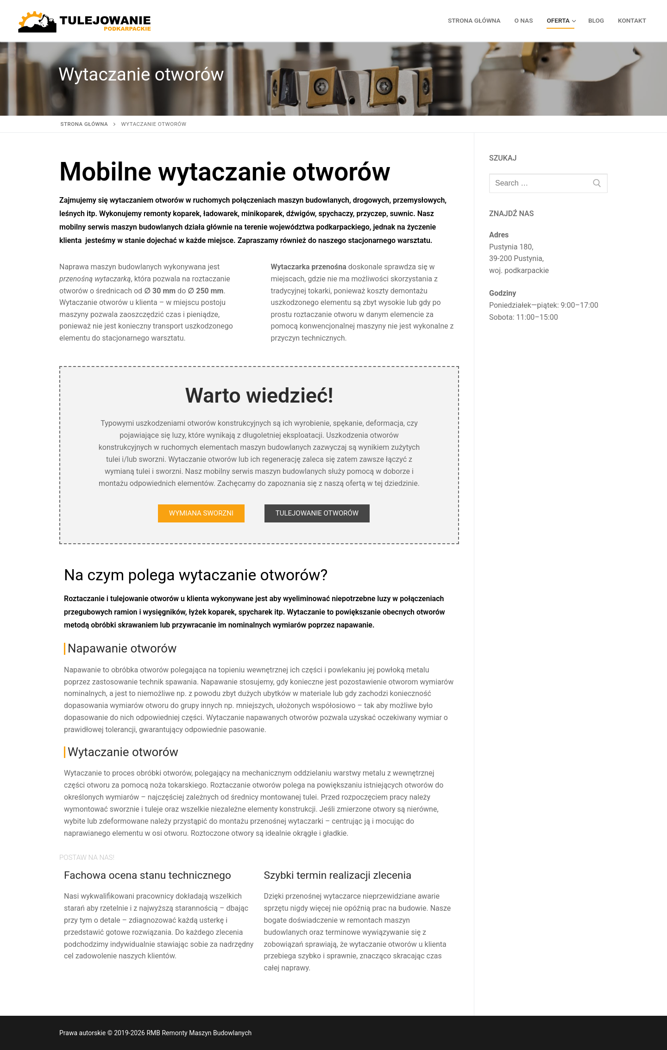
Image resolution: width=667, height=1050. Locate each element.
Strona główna (84, 124)
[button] (201, 513)
